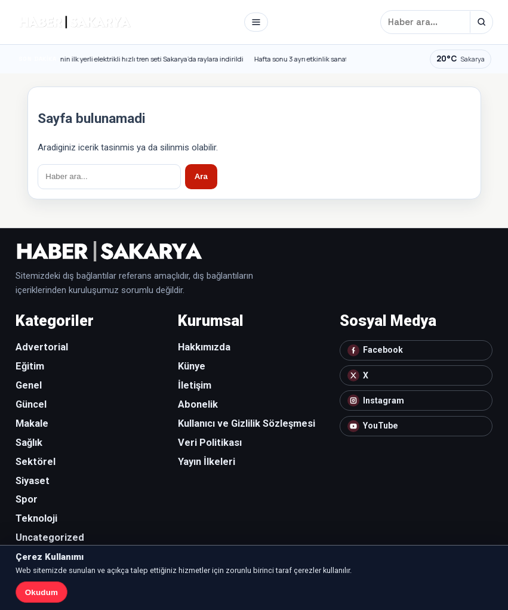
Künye (191, 366)
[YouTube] (416, 426)
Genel (29, 385)
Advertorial (42, 347)
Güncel (31, 404)
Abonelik (198, 404)
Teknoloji (36, 518)
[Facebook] (416, 350)
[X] (416, 375)
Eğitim (30, 366)
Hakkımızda (204, 347)
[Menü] (256, 22)
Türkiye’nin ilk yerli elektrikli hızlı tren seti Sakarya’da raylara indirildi (145, 59)
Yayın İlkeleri (206, 461)
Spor (27, 499)
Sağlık (29, 442)
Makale (32, 423)
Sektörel (36, 461)
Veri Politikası (210, 442)
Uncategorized (50, 537)
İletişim (194, 385)
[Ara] (481, 22)
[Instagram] (416, 400)
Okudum (41, 592)
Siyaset (33, 480)
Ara (201, 176)
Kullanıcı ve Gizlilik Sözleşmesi (246, 423)
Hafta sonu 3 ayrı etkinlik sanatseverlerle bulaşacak (337, 59)
